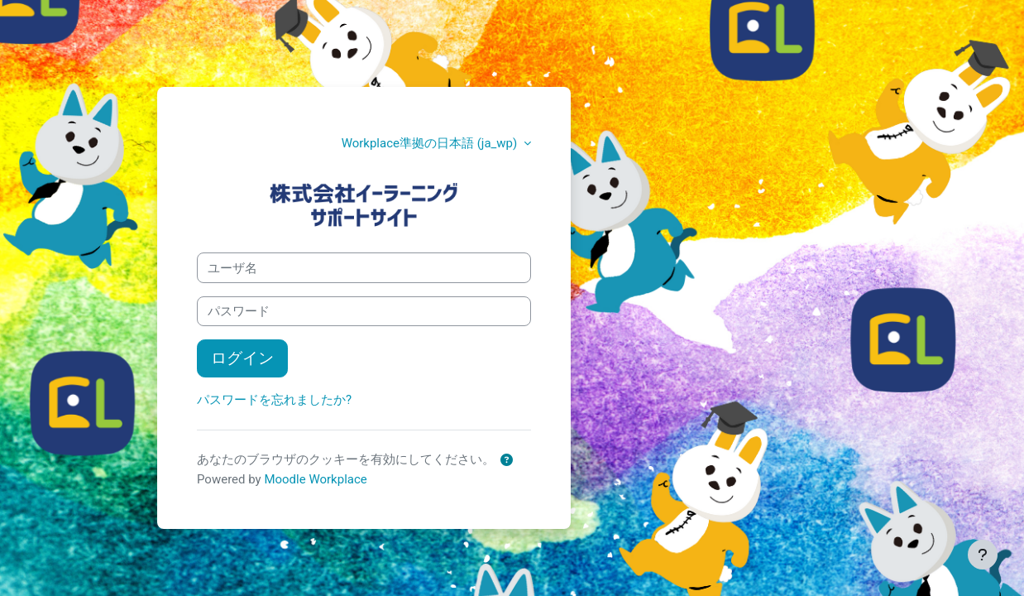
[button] (506, 460)
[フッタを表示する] (983, 555)
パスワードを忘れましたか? (274, 399)
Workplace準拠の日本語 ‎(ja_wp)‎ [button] (431, 143)
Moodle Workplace (315, 479)
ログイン (242, 358)
